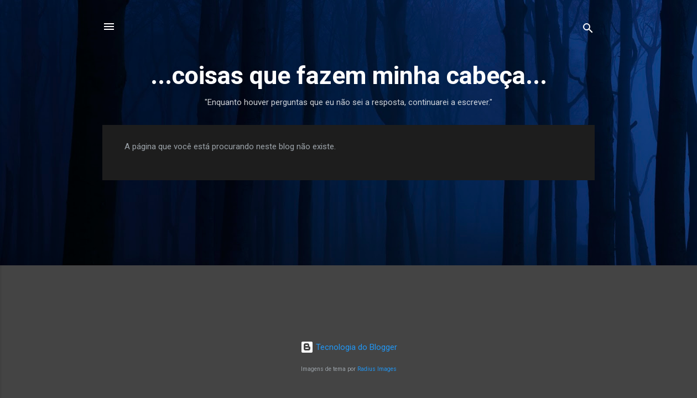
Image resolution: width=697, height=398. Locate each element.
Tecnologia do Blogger (348, 347)
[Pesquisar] (588, 30)
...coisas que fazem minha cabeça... (348, 75)
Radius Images (377, 369)
